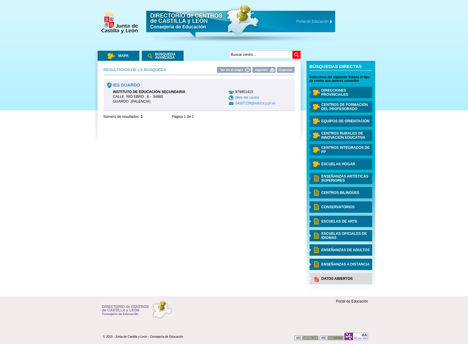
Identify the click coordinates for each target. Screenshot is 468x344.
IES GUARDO (123, 85)
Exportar (285, 70)
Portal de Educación (352, 301)
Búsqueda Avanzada (165, 56)
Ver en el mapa (231, 70)
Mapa (123, 56)
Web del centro (247, 97)
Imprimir (261, 70)
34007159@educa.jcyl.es (255, 103)
